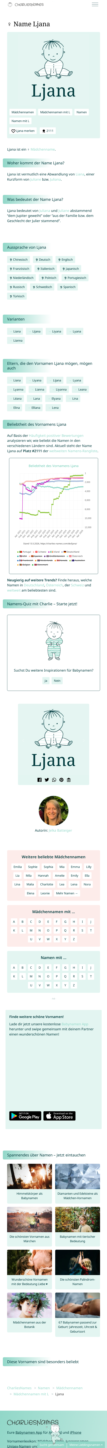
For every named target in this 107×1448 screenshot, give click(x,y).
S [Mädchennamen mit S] (82, 930)
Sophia (48, 867)
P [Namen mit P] (57, 976)
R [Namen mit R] (74, 976)
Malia (30, 884)
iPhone (75, 1432)
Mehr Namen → (67, 893)
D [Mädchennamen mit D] (40, 922)
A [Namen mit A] (14, 967)
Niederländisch (21, 278)
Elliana (36, 408)
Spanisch (67, 287)
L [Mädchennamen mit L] (22, 930)
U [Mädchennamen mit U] (31, 939)
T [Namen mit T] (91, 976)
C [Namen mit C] (31, 967)
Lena (55, 408)
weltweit (14, 590)
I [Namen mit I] (82, 967)
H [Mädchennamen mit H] (74, 922)
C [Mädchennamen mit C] (31, 922)
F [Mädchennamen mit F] (57, 922)
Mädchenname (43, 149)
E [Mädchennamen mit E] (48, 922)
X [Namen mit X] (57, 985)
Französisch (19, 269)
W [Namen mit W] (48, 985)
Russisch (17, 287)
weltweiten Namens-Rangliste (73, 450)
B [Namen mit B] (23, 967)
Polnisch (48, 278)
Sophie (32, 867)
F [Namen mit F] (57, 967)
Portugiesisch (75, 278)
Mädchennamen (23, 112)
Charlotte (46, 884)
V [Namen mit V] (40, 985)
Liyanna (61, 389)
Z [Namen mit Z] (74, 985)
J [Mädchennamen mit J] (90, 922)
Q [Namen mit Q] (65, 976)
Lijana (36, 331)
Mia (61, 867)
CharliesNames (19, 1387)
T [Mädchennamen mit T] (91, 930)
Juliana (55, 179)
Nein (57, 681)
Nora (87, 884)
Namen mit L (20, 121)
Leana (82, 389)
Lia (17, 875)
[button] (23, 740)
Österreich (54, 585)
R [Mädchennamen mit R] (74, 930)
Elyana (56, 398)
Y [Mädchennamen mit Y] (65, 939)
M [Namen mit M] (31, 976)
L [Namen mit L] (22, 976)
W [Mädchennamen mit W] (48, 939)
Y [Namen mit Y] (65, 985)
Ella (87, 875)
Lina (75, 398)
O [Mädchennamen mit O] (48, 930)
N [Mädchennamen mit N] (39, 930)
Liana (80, 174)
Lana (36, 398)
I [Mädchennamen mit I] (82, 922)
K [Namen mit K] (14, 976)
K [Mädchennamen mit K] (14, 930)
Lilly (89, 867)
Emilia (18, 867)
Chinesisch (18, 259)
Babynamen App (75, 1024)
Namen (82, 112)
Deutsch (42, 259)
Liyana (56, 331)
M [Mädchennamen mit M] (31, 930)
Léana (17, 398)
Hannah (43, 875)
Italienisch (45, 269)
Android (55, 1432)
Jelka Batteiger (60, 830)
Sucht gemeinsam (52, 1445)
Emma (75, 867)
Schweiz (77, 585)
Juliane (35, 179)
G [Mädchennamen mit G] (65, 922)
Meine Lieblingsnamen (84, 1445)
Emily (74, 875)
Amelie (59, 875)
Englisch (65, 259)
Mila (29, 875)
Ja (46, 681)
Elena (30, 893)
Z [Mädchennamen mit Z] (74, 939)
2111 (48, 131)
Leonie (45, 893)
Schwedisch (42, 287)
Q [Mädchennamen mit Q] (65, 930)
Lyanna (18, 389)
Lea (61, 884)
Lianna (17, 340)
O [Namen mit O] (48, 976)
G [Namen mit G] (65, 967)
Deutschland (34, 585)
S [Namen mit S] (82, 976)
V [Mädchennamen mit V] (40, 939)
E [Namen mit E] (48, 967)
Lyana (77, 331)
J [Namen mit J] (90, 967)
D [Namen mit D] (40, 967)
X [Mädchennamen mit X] (57, 939)
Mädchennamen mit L (55, 112)
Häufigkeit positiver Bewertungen (56, 435)
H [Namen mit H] (74, 967)
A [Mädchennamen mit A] (14, 922)
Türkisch (17, 296)
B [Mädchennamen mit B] (23, 922)
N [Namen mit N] (39, 976)
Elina (16, 408)
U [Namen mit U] (31, 985)
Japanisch (70, 269)
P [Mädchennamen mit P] (57, 930)
